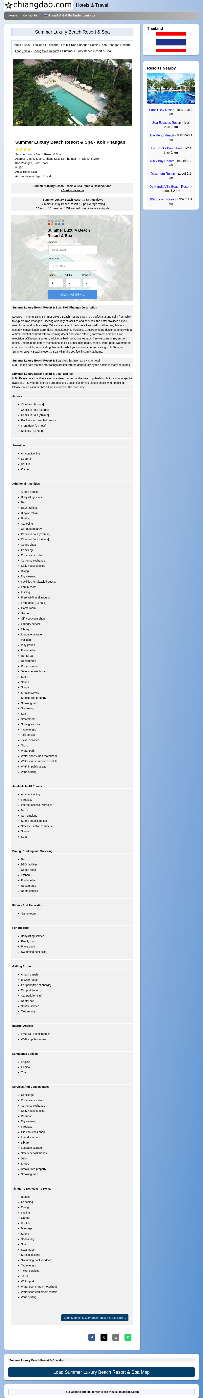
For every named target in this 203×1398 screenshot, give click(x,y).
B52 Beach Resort (163, 199)
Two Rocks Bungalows (167, 148)
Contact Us (30, 15)
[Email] (115, 1337)
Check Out (53, 258)
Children (86, 275)
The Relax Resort (162, 135)
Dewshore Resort (163, 174)
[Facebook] (91, 1337)
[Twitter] (104, 1337)
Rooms (52, 275)
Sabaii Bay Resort (162, 110)
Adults (68, 275)
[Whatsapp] (127, 1337)
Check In (52, 242)
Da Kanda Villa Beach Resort (170, 186)
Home (13, 15)
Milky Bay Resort (162, 161)
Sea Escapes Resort (167, 122)
